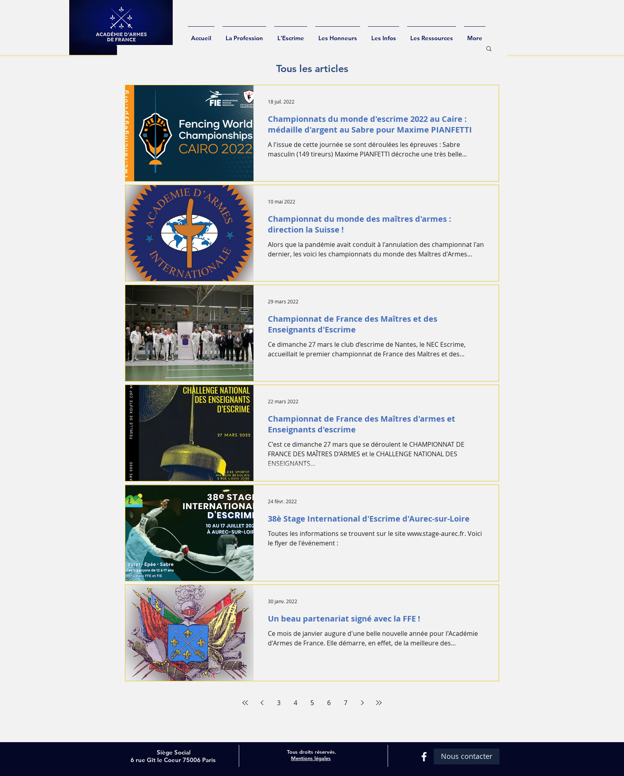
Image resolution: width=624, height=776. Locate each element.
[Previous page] (262, 703)
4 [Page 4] (295, 702)
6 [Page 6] (329, 702)
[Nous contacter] (466, 756)
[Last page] (379, 703)
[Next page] (362, 703)
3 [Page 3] (279, 702)
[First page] (245, 703)
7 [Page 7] (345, 702)
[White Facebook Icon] (424, 757)
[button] (489, 49)
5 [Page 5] (312, 702)
